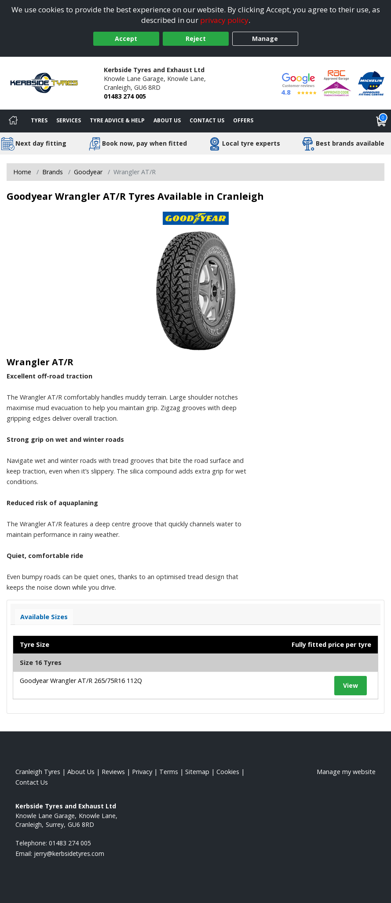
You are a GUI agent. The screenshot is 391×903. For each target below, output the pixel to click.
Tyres (39, 120)
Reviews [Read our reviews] (113, 771)
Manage (265, 38)
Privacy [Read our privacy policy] (142, 771)
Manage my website (346, 771)
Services (68, 120)
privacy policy (224, 20)
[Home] (13, 121)
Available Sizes (44, 617)
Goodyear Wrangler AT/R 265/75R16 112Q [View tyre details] (81, 680)
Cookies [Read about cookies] (227, 771)
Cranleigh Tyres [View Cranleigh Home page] (37, 771)
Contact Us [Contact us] (207, 120)
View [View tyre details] (350, 685)
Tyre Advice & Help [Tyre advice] (117, 120)
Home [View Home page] (22, 172)
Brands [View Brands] (52, 172)
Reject (196, 38)
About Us (167, 120)
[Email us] (69, 853)
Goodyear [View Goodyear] (88, 172)
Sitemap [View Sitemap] (197, 771)
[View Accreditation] (336, 82)
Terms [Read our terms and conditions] (168, 771)
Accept (126, 38)
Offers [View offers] (243, 120)
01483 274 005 (125, 96)
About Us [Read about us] (81, 771)
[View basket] (381, 121)
